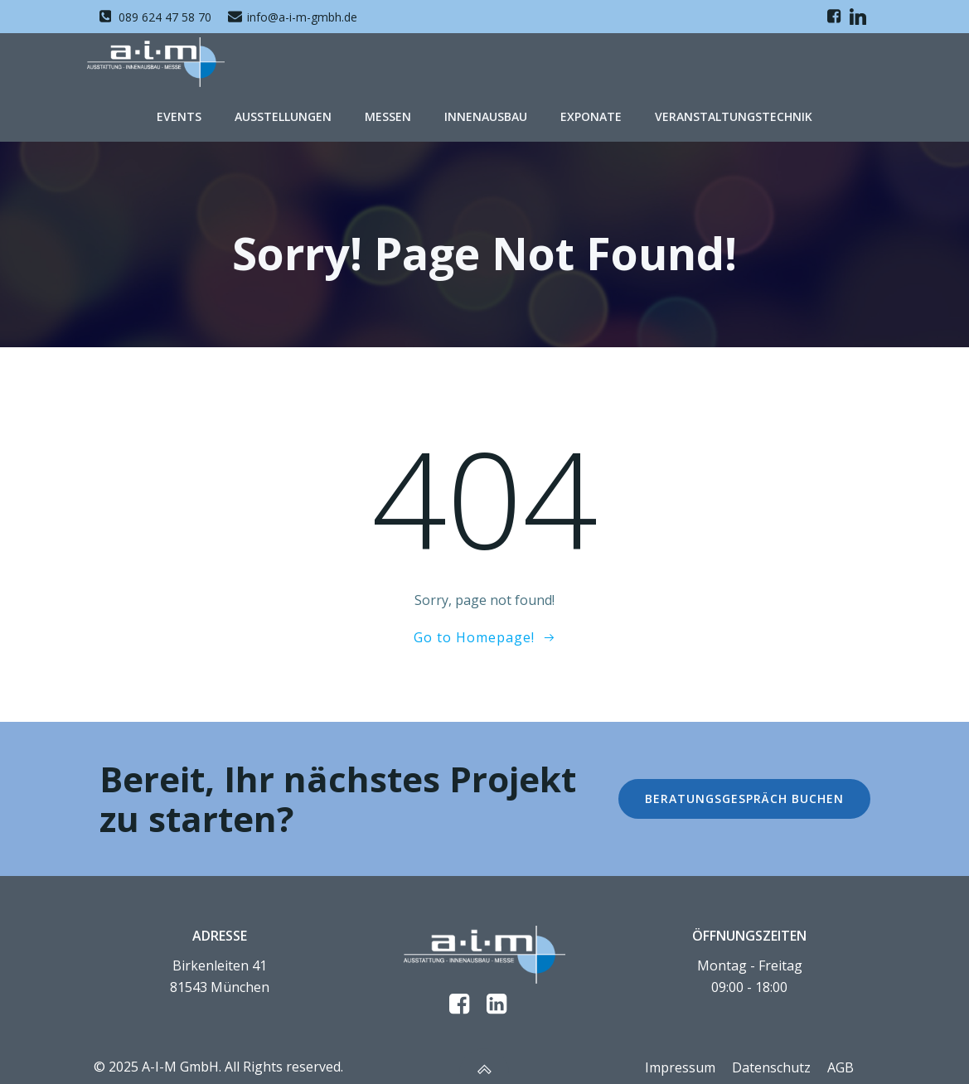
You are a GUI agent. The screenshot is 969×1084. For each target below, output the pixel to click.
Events (179, 116)
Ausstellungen (283, 116)
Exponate (591, 116)
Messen (388, 116)
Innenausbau (485, 116)
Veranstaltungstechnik (733, 116)
